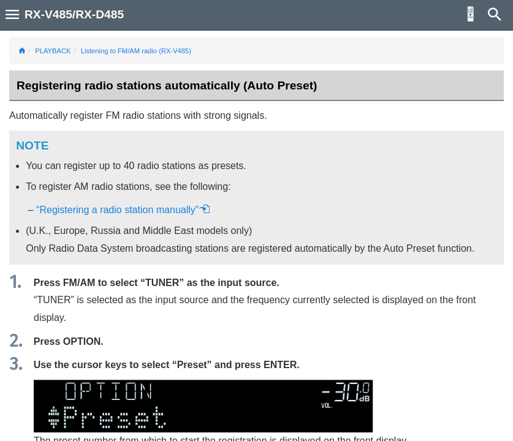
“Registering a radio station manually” (123, 210)
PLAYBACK (52, 51)
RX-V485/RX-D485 (74, 14)
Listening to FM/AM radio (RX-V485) (136, 51)
